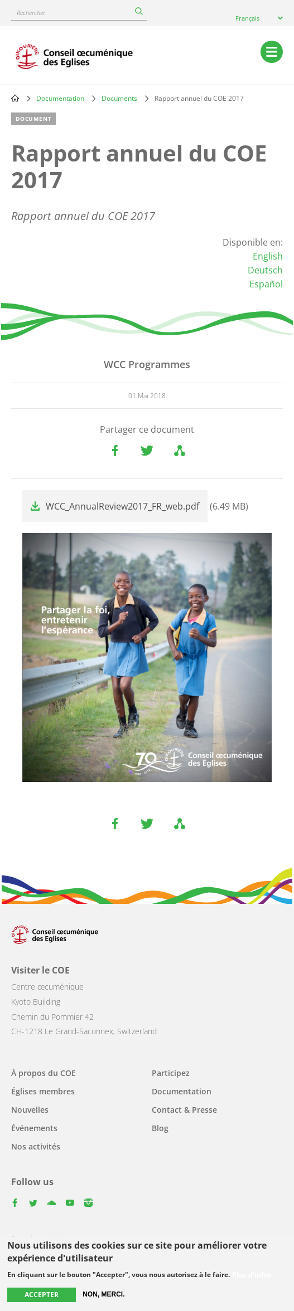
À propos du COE (43, 1073)
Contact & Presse (184, 1109)
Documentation (60, 98)
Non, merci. (103, 1294)
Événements (34, 1128)
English (268, 256)
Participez (171, 1073)
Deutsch (265, 270)
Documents (119, 98)
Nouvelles (30, 1109)
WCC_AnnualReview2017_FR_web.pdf (122, 506)
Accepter (42, 1294)
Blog (160, 1128)
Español (266, 284)
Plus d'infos (251, 1275)
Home (15, 98)
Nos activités (35, 1146)
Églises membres (43, 1091)
